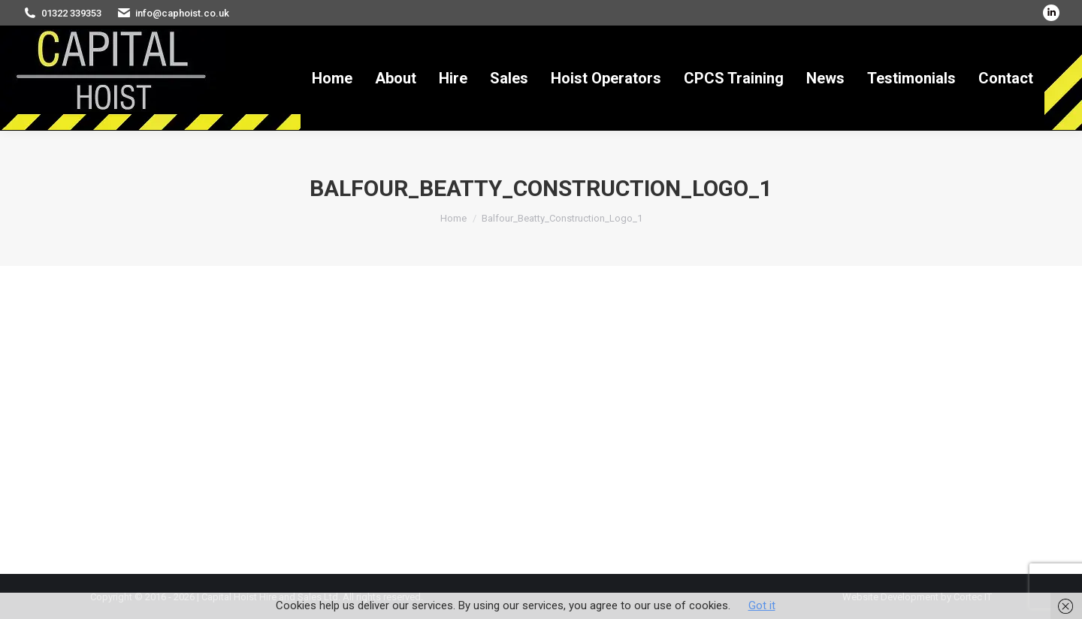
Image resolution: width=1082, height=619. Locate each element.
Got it (761, 605)
